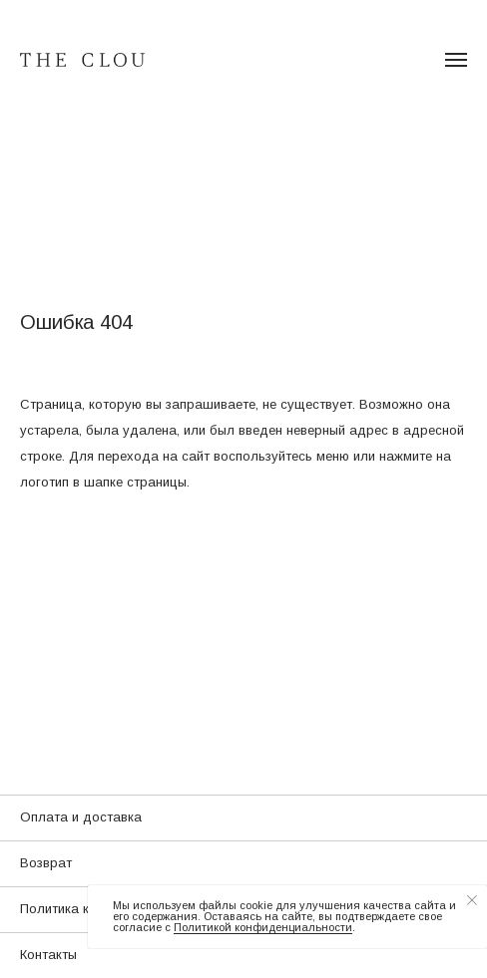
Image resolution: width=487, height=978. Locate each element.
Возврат (46, 862)
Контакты (48, 954)
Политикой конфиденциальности (263, 927)
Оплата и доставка (81, 817)
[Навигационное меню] (456, 60)
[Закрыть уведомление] (472, 900)
